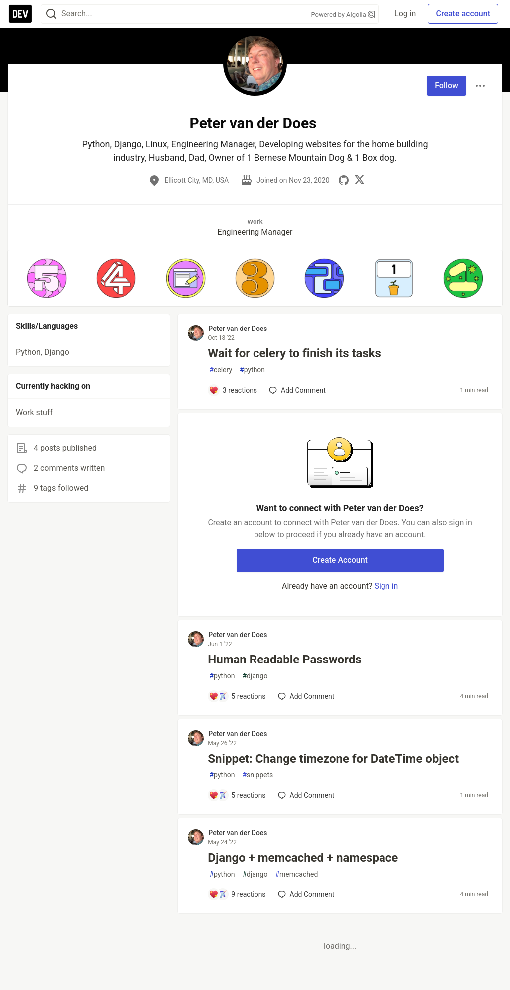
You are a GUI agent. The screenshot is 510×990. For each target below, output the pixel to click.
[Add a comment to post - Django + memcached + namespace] (237, 894)
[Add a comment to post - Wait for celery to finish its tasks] (233, 390)
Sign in (386, 586)
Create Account (340, 560)
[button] (46, 278)
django (254, 676)
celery (220, 370)
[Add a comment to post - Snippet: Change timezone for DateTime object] (237, 795)
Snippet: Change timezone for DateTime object (333, 759)
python (252, 370)
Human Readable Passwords (284, 659)
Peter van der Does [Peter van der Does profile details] (237, 328)
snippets (257, 775)
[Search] (51, 14)
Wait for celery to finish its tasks (294, 353)
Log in (405, 13)
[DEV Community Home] (20, 14)
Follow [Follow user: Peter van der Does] (446, 85)
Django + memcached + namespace (303, 858)
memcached (296, 874)
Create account (463, 13)
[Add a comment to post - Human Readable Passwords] (237, 696)
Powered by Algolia (343, 14)
